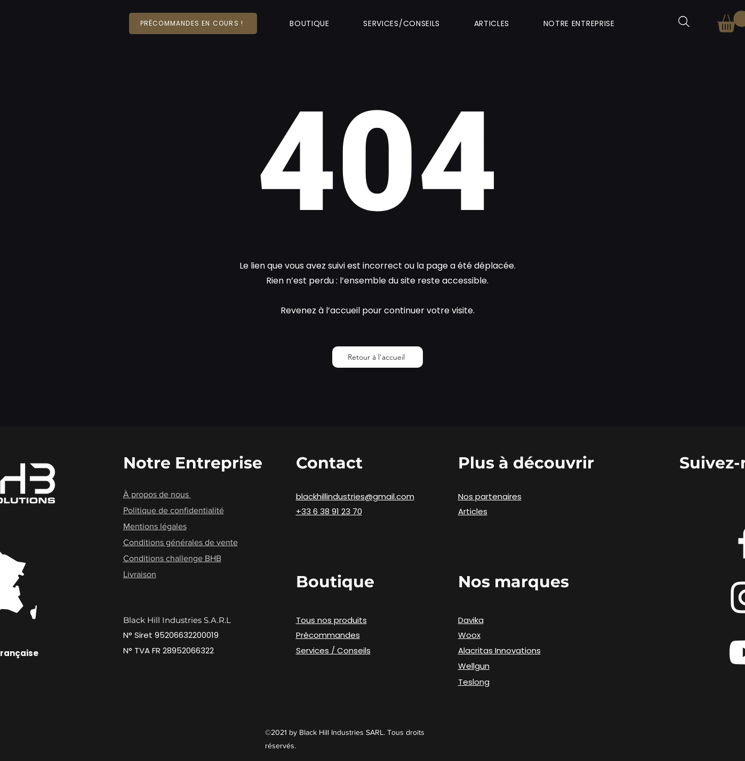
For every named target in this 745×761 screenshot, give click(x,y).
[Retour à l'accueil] (377, 357)
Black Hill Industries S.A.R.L (177, 620)
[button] (310, 23)
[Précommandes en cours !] (193, 23)
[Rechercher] (684, 21)
